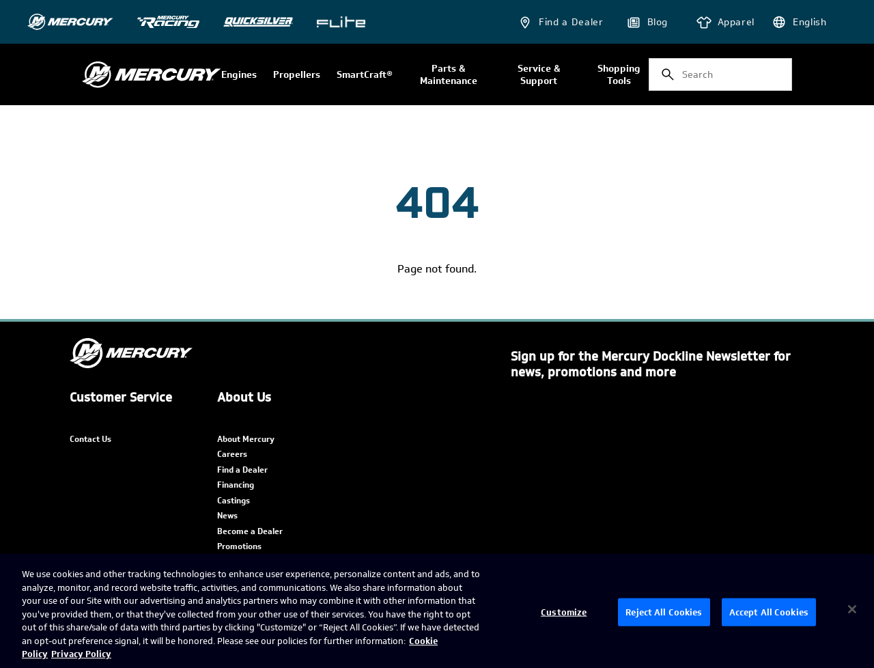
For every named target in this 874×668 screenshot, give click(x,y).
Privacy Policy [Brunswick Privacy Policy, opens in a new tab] (81, 654)
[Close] (852, 609)
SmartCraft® (365, 75)
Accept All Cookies (768, 611)
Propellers (296, 75)
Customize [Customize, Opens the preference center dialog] (564, 611)
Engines (239, 75)
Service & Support (539, 75)
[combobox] (720, 74)
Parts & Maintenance (448, 75)
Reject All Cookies (663, 611)
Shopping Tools (618, 75)
